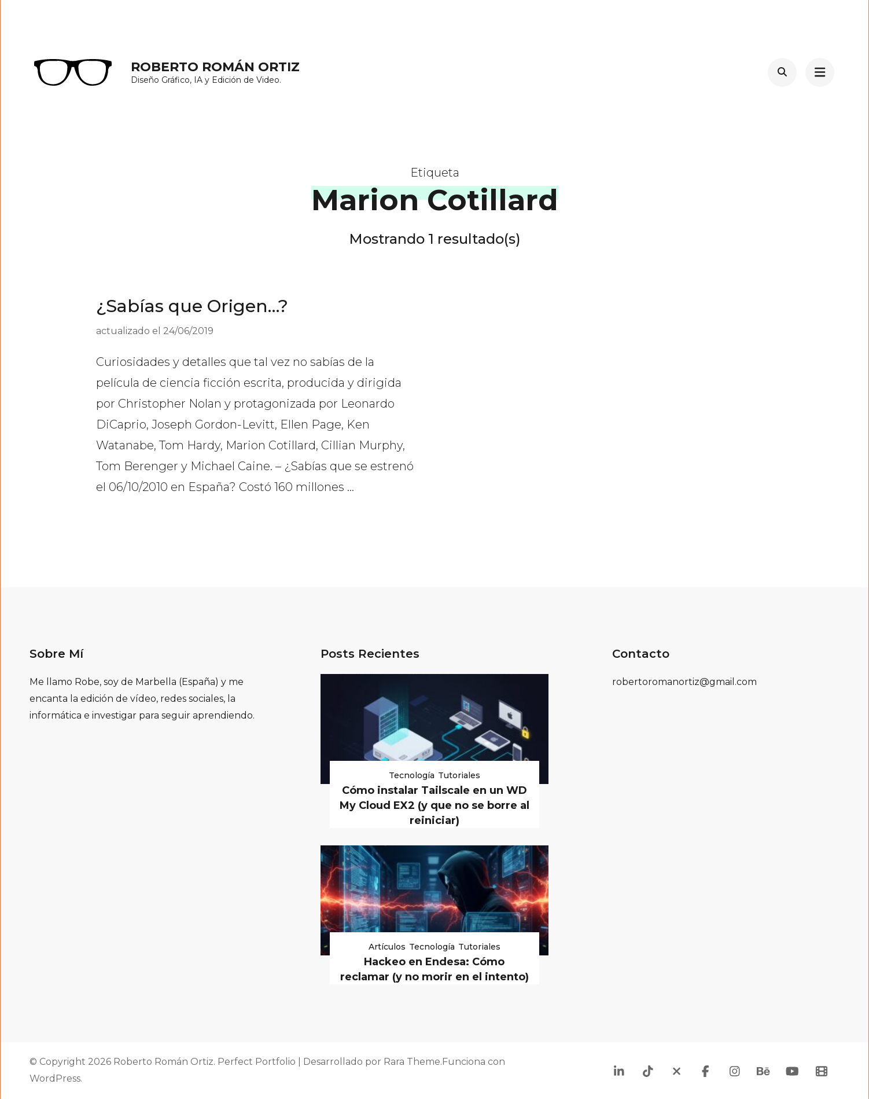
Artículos (387, 947)
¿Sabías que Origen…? (192, 306)
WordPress (55, 1078)
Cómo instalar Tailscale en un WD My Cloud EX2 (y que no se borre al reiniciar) (434, 805)
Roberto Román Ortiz (215, 67)
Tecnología (411, 775)
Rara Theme (412, 1061)
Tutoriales (459, 775)
